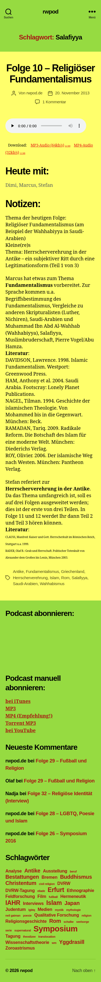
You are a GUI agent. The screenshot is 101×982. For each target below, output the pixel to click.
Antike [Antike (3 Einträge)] (32, 871)
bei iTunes (17, 701)
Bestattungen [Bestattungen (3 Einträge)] (22, 877)
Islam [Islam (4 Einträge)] (54, 902)
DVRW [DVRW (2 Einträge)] (63, 883)
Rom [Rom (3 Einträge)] (55, 921)
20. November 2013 (72, 93)
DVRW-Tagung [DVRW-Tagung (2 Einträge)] (20, 890)
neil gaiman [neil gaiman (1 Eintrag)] (12, 915)
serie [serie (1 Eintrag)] (8, 930)
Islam (54, 577)
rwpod (50, 11)
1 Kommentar (54, 101)
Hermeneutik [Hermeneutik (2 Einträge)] (73, 896)
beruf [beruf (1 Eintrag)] (73, 871)
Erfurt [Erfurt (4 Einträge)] (56, 889)
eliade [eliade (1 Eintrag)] (41, 891)
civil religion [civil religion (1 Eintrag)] (47, 883)
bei (9, 731)
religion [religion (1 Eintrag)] (86, 915)
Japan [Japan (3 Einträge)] (71, 903)
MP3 (10, 709)
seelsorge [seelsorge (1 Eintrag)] (82, 921)
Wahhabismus (52, 583)
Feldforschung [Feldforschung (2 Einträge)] (20, 896)
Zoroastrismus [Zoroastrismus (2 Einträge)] (20, 947)
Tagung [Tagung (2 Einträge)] (12, 936)
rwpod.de (34, 93)
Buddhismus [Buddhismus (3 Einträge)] (76, 877)
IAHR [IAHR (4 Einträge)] (12, 902)
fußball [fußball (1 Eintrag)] (53, 896)
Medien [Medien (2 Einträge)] (45, 909)
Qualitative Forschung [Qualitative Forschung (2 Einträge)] (56, 915)
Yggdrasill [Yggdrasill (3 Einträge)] (71, 942)
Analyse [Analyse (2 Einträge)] (13, 870)
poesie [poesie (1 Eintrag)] (27, 915)
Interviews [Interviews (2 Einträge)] (33, 903)
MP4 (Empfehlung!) (29, 716)
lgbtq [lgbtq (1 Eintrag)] (31, 909)
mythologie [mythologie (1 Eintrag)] (73, 909)
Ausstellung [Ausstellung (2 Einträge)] (55, 870)
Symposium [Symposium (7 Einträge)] (55, 928)
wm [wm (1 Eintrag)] (54, 942)
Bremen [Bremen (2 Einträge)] (49, 877)
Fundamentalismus (42, 571)
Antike (18, 571)
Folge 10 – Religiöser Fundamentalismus (50, 73)
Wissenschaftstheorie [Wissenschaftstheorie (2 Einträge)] (27, 942)
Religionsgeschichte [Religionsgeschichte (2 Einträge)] (26, 921)
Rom (65, 577)
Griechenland (72, 571)
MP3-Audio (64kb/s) (51, 145)
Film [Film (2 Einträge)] (41, 896)
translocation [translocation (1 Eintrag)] (46, 936)
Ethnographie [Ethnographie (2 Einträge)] (80, 890)
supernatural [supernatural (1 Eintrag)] (22, 930)
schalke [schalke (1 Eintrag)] (69, 921)
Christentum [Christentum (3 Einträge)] (20, 883)
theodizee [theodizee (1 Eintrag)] (29, 936)
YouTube (24, 731)
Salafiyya (80, 577)
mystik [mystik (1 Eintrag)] (59, 909)
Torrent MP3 (20, 723)
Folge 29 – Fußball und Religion (59, 781)
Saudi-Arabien (25, 583)
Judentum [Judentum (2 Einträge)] (15, 909)
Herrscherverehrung (30, 577)
